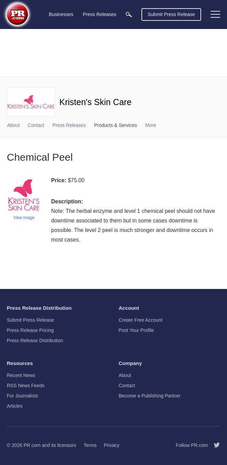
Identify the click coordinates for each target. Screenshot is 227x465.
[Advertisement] (113, 53)
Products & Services (115, 125)
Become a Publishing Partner (149, 395)
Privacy (111, 445)
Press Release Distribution (35, 340)
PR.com (32, 445)
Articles (14, 406)
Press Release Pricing (30, 330)
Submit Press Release (171, 14)
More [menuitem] (150, 125)
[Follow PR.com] (214, 445)
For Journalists (22, 395)
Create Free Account (140, 320)
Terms (90, 445)
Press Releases (69, 125)
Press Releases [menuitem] (99, 14)
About (13, 125)
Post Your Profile (136, 330)
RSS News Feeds (25, 385)
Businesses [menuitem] (61, 14)
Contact (36, 125)
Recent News (21, 375)
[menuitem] (129, 14)
